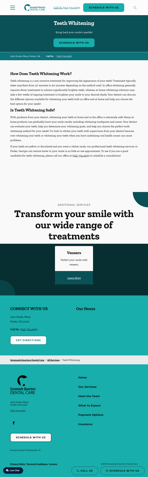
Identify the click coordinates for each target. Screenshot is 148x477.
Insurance (85, 424)
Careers (53, 464)
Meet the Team (89, 396)
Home (82, 377)
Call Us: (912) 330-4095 (66, 7)
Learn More (74, 277)
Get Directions (28, 340)
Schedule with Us (104, 7)
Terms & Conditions (37, 464)
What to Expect (89, 405)
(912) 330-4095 (64, 56)
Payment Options (90, 414)
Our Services (87, 386)
